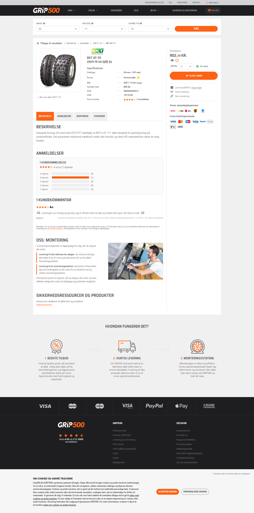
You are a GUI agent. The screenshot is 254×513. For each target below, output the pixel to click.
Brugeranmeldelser (154, 3)
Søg (196, 28)
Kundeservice (183, 430)
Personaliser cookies (195, 492)
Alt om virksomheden (186, 462)
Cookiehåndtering (185, 457)
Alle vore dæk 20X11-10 (48, 97)
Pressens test (119, 430)
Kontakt (196, 3)
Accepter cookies (167, 492)
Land (115, 453)
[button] (154, 217)
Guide (116, 457)
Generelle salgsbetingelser (189, 453)
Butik (155, 10)
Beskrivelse (45, 116)
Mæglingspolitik (184, 448)
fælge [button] (93, 10)
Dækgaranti (119, 462)
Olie (136, 10)
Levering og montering (184, 10)
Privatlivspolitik (184, 444)
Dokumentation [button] (44, 304)
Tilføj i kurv (193, 76)
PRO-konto (118, 444)
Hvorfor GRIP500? (122, 435)
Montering (82, 116)
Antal (174, 66)
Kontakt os (181, 435)
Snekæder (116, 10)
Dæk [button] (72, 10)
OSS (170, 3)
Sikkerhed (99, 116)
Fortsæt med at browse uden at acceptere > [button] (232, 473)
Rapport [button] (39, 218)
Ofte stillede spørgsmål (124, 448)
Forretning (182, 3)
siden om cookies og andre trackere (59, 504)
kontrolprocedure (55, 228)
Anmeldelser (64, 116)
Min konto (212, 3)
